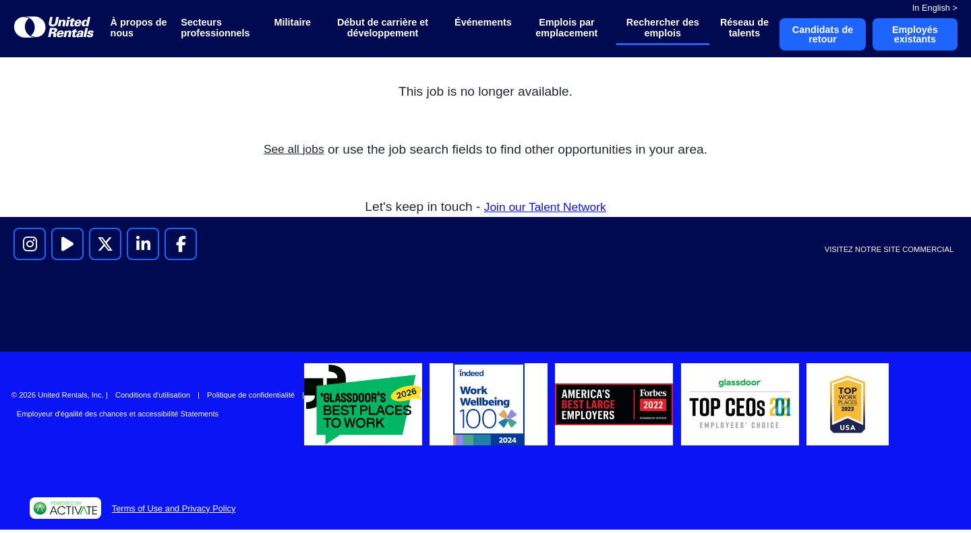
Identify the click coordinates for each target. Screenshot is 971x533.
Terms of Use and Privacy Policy (173, 511)
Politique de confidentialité (251, 398)
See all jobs (293, 152)
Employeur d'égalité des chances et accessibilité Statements (117, 417)
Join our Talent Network (544, 209)
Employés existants (913, 36)
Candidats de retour (816, 36)
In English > (935, 8)
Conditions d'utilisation (152, 398)
